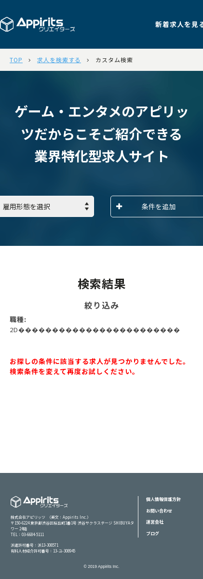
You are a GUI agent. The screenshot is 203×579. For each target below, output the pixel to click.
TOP (16, 59)
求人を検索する (59, 59)
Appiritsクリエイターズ (39, 508)
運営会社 (154, 522)
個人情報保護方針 (163, 499)
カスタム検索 (114, 59)
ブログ (152, 533)
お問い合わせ (159, 511)
